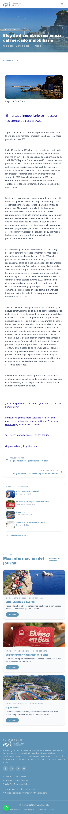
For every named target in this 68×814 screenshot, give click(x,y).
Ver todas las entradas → (17, 535)
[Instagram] (11, 768)
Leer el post (12, 614)
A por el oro (12, 707)
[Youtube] (24, 768)
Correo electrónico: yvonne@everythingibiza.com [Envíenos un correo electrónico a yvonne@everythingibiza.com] (26, 793)
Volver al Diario (11, 60)
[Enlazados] (18, 768)
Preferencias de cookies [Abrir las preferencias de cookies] (48, 809)
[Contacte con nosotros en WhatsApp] (6, 808)
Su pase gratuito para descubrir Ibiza (27, 654)
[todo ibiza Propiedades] (12, 4)
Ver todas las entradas (54, 559)
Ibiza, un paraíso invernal (20, 601)
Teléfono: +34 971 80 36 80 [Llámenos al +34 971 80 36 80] (16, 780)
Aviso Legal (15, 809)
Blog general (12, 30)
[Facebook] (5, 768)
